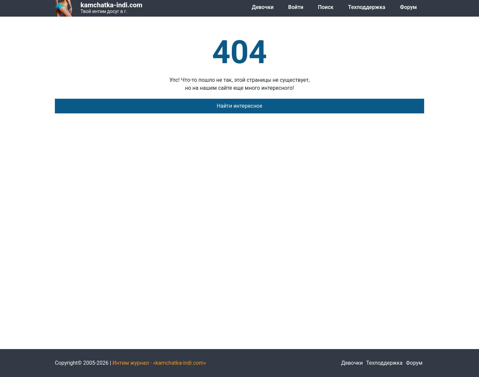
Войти (295, 7)
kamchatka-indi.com (111, 5)
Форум (408, 7)
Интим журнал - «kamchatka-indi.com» (159, 363)
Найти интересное (239, 106)
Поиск (326, 7)
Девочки (263, 7)
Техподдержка (366, 7)
